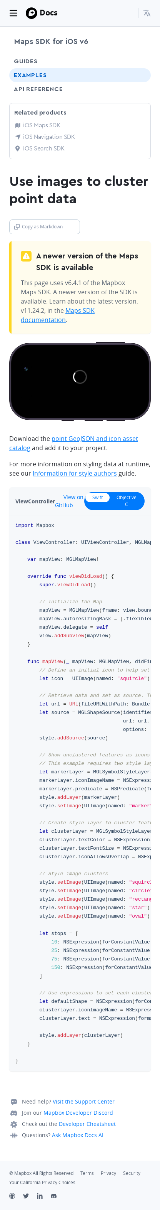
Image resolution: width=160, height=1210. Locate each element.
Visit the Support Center (84, 1101)
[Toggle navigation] (13, 13)
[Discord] (58, 1197)
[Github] (16, 1197)
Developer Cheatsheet (87, 1123)
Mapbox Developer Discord (78, 1112)
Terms (87, 1173)
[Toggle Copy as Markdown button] (74, 227)
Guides (26, 61)
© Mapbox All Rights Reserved (41, 1173)
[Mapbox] (31, 13)
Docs (49, 12)
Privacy (108, 1173)
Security (131, 1173)
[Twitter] (30, 1197)
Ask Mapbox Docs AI (77, 1135)
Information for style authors (75, 473)
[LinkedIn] (44, 1197)
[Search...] (128, 13)
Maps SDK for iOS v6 (51, 42)
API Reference (38, 89)
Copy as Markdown (38, 226)
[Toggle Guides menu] (138, 61)
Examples (30, 75)
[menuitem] (147, 13)
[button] (147, 13)
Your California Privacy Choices (42, 1182)
